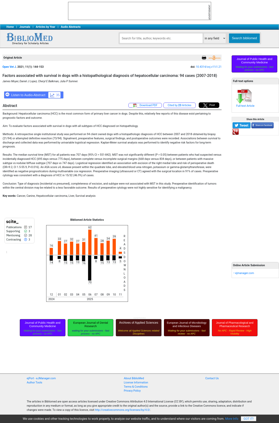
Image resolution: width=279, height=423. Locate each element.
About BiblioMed (134, 378)
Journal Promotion (255, 54)
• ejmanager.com (244, 273)
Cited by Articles (179, 105)
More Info (231, 419)
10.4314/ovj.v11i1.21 (209, 67)
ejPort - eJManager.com (41, 378)
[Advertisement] (255, 196)
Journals (24, 27)
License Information (136, 382)
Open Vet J (9, 67)
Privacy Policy (132, 390)
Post (209, 105)
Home (10, 27)
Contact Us (212, 378)
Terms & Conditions (136, 386)
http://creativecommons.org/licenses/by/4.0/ (122, 410)
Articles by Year (45, 27)
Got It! (249, 419)
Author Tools (34, 382)
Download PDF (145, 106)
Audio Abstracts (71, 27)
